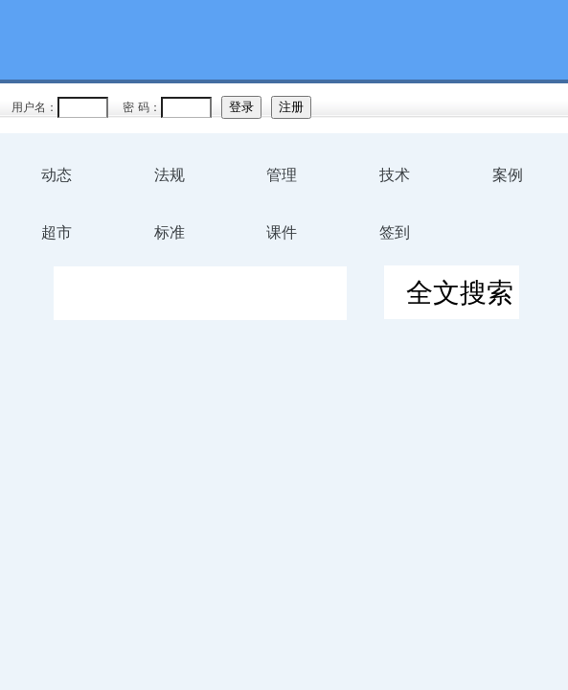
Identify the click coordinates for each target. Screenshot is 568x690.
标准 (169, 232)
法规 (169, 175)
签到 (394, 232)
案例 (507, 175)
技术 (394, 175)
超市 (56, 232)
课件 (281, 232)
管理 (281, 175)
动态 (56, 175)
